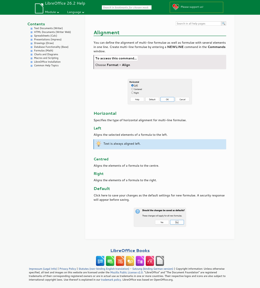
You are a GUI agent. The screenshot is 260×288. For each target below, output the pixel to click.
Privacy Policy (67, 268)
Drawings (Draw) (44, 43)
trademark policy (111, 279)
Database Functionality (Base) (51, 47)
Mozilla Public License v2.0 (126, 272)
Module (50, 12)
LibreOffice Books (130, 250)
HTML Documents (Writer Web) (52, 32)
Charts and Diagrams (46, 54)
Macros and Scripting (46, 58)
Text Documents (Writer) (48, 28)
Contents (36, 23)
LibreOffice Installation (47, 61)
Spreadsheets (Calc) (45, 35)
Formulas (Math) (43, 50)
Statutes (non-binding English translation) (103, 268)
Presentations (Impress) (48, 39)
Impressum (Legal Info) (43, 268)
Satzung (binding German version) (152, 268)
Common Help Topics (46, 65)
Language (74, 12)
